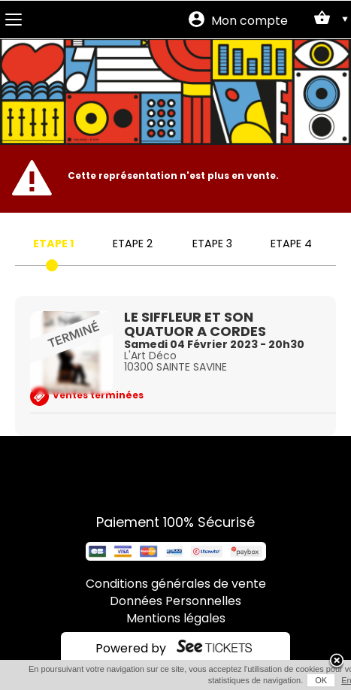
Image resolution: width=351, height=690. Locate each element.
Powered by (130, 649)
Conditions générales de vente (176, 585)
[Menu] (13, 19)
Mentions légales (175, 619)
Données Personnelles (175, 602)
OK (321, 680)
